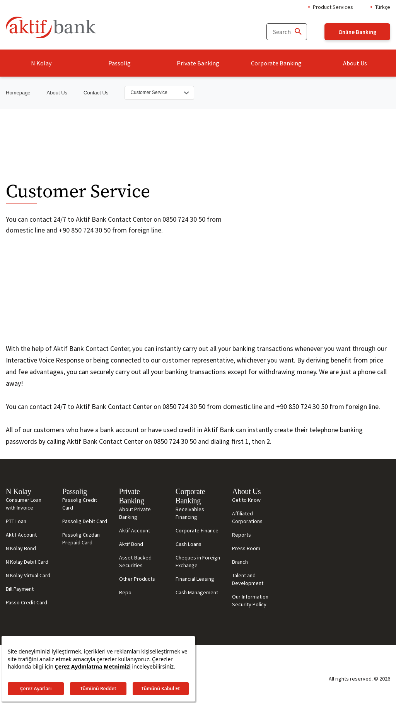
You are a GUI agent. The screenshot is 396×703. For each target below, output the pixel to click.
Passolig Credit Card (79, 503)
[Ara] (298, 32)
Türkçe (382, 6)
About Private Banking (135, 513)
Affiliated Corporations (247, 517)
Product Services (333, 6)
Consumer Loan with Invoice (23, 503)
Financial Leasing (195, 578)
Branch (240, 561)
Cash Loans (188, 544)
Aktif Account (21, 534)
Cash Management (197, 592)
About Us (355, 63)
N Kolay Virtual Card (28, 575)
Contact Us (96, 93)
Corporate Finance (197, 530)
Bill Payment (20, 588)
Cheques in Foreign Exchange (198, 561)
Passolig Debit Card (84, 521)
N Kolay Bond (21, 548)
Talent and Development (247, 579)
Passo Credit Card (26, 602)
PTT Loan (16, 521)
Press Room (246, 548)
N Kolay (41, 63)
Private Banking (198, 63)
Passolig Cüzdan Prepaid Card (81, 538)
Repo (125, 592)
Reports (241, 534)
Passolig (119, 63)
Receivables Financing (190, 513)
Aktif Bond (131, 544)
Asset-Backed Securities (135, 561)
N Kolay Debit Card (27, 561)
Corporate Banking (276, 63)
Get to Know (246, 499)
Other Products (137, 578)
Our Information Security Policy (250, 600)
